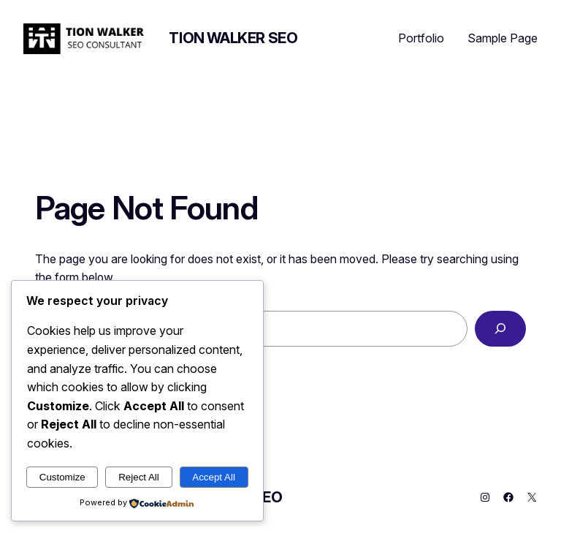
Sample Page (503, 38)
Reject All (138, 477)
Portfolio (421, 38)
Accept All (213, 477)
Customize (62, 477)
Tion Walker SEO (233, 38)
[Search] (500, 329)
